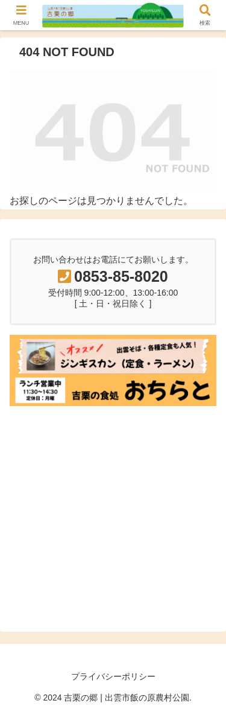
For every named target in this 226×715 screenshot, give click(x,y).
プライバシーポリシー (113, 676)
